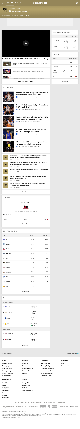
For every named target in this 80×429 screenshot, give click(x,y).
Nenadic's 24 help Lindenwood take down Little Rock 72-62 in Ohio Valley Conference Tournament (29, 163)
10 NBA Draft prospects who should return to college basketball (31, 130)
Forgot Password (27, 390)
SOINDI (8, 282)
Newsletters (26, 385)
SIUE (7, 258)
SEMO (7, 249)
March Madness (7, 373)
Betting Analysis (7, 371)
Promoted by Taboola (73, 353)
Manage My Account (28, 383)
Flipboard (5, 398)
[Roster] (28, 16)
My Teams (25, 388)
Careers (24, 366)
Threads (4, 395)
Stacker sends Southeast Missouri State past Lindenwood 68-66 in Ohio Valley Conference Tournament (29, 156)
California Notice (46, 376)
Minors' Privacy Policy (48, 368)
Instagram (5, 388)
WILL (7, 286)
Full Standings (25, 291)
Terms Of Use (45, 363)
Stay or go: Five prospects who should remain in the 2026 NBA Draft (32, 93)
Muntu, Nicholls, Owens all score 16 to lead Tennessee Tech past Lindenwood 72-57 (27, 184)
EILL (7, 277)
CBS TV (24, 373)
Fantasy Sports (7, 366)
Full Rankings (65, 81)
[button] (26, 43)
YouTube (5, 383)
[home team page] (26, 207)
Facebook (5, 390)
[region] (26, 43)
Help (62, 363)
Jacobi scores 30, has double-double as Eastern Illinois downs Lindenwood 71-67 (28, 177)
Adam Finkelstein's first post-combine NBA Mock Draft (32, 106)
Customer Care (66, 366)
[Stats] (22, 16)
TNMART (8, 254)
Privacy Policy (45, 366)
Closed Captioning (47, 373)
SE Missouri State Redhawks (24, 212)
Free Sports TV (7, 368)
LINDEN (8, 263)
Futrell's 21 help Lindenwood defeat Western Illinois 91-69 (29, 169)
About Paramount (27, 368)
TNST (7, 239)
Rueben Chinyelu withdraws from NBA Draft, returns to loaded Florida (32, 118)
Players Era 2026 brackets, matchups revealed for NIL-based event (32, 143)
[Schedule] (15, 16)
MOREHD (8, 244)
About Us (25, 363)
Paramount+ (26, 371)
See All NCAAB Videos (25, 81)
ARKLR (8, 267)
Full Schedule (25, 345)
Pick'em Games (7, 363)
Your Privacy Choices (48, 371)
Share (45, 59)
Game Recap (25, 224)
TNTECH (8, 272)
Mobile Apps (6, 376)
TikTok (4, 385)
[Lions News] (6, 16)
